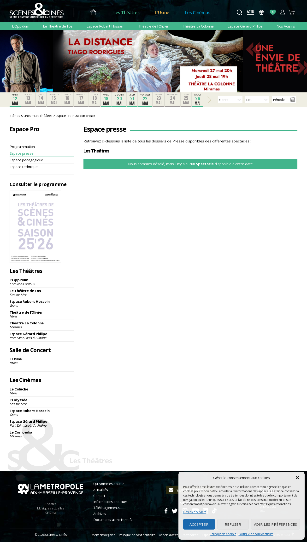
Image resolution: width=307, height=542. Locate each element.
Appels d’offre (168, 535)
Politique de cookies (223, 534)
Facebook (166, 510)
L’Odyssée (42, 401)
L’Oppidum (20, 26)
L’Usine (162, 12)
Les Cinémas (197, 12)
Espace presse (22, 153)
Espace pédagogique (26, 160)
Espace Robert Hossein (105, 26)
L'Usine (42, 360)
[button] (297, 477)
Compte (282, 12)
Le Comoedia (42, 434)
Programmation (22, 146)
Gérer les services (194, 512)
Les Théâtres (126, 12)
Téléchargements (106, 507)
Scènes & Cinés (56, 534)
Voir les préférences (275, 524)
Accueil (93, 12)
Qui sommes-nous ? (108, 483)
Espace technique (24, 166)
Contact (99, 495)
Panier (291, 12)
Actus (250, 12)
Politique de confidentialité (256, 534)
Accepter (198, 524)
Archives (99, 513)
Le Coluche (42, 391)
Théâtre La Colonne (198, 26)
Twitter (174, 510)
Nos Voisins (286, 26)
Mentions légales (103, 535)
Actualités (100, 489)
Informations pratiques (110, 501)
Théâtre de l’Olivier (153, 26)
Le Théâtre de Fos (57, 26)
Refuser (233, 524)
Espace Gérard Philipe (245, 26)
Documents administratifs (112, 519)
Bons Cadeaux (261, 12)
